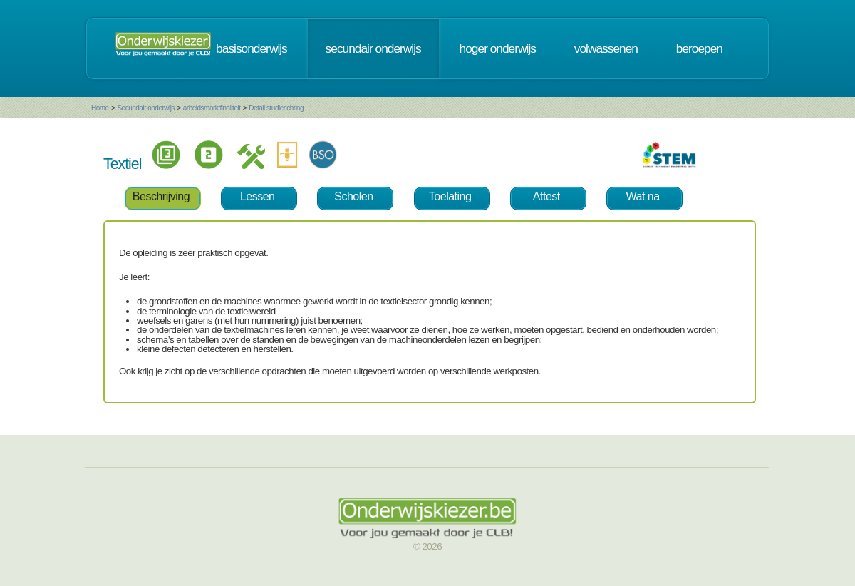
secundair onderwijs (373, 48)
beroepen (699, 48)
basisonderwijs (251, 48)
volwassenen (606, 48)
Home (100, 108)
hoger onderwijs (498, 48)
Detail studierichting (276, 108)
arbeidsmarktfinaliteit (212, 108)
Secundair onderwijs (146, 108)
